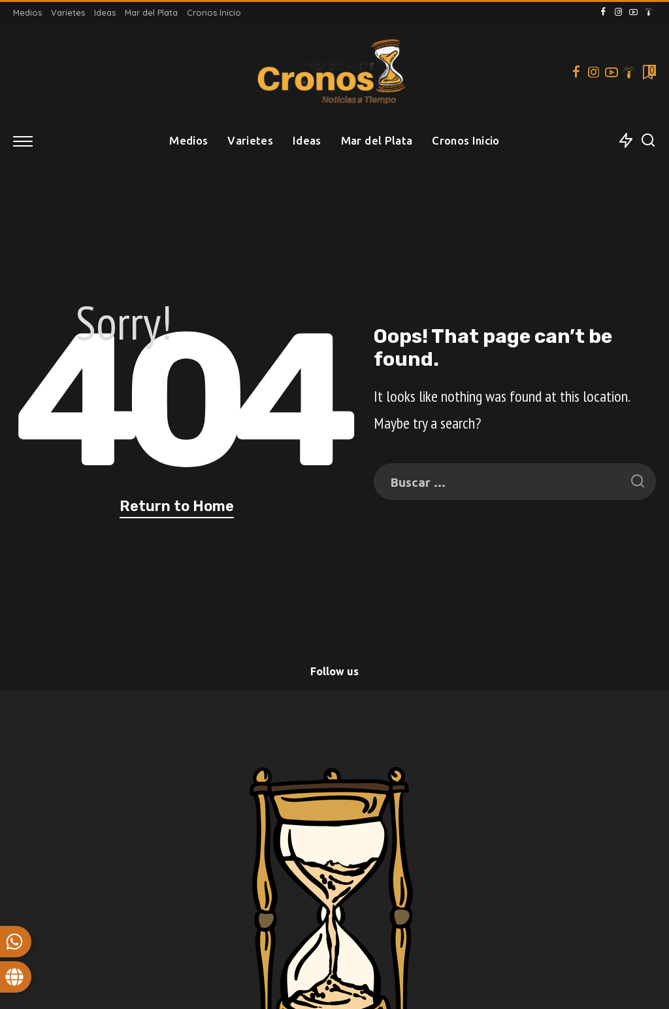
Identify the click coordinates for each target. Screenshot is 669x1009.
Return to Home (177, 506)
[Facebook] (603, 12)
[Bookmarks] (648, 72)
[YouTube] (633, 12)
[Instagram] (618, 12)
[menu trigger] (29, 140)
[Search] (648, 140)
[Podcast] (648, 12)
